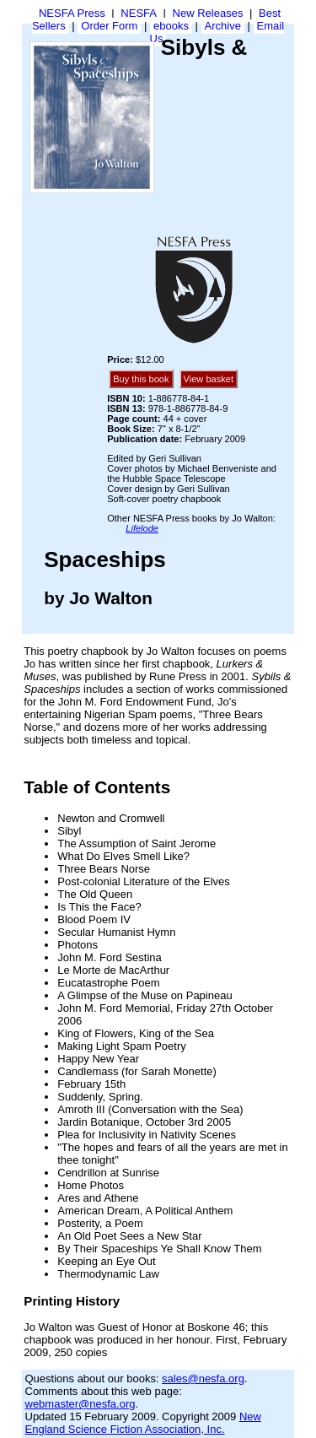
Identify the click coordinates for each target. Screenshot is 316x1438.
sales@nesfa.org (203, 1378)
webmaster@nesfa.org (80, 1403)
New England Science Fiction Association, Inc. (143, 1422)
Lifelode (142, 528)
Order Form (109, 25)
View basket (208, 379)
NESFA (139, 13)
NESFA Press (72, 13)
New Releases (208, 13)
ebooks (171, 25)
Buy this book (141, 379)
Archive (223, 25)
